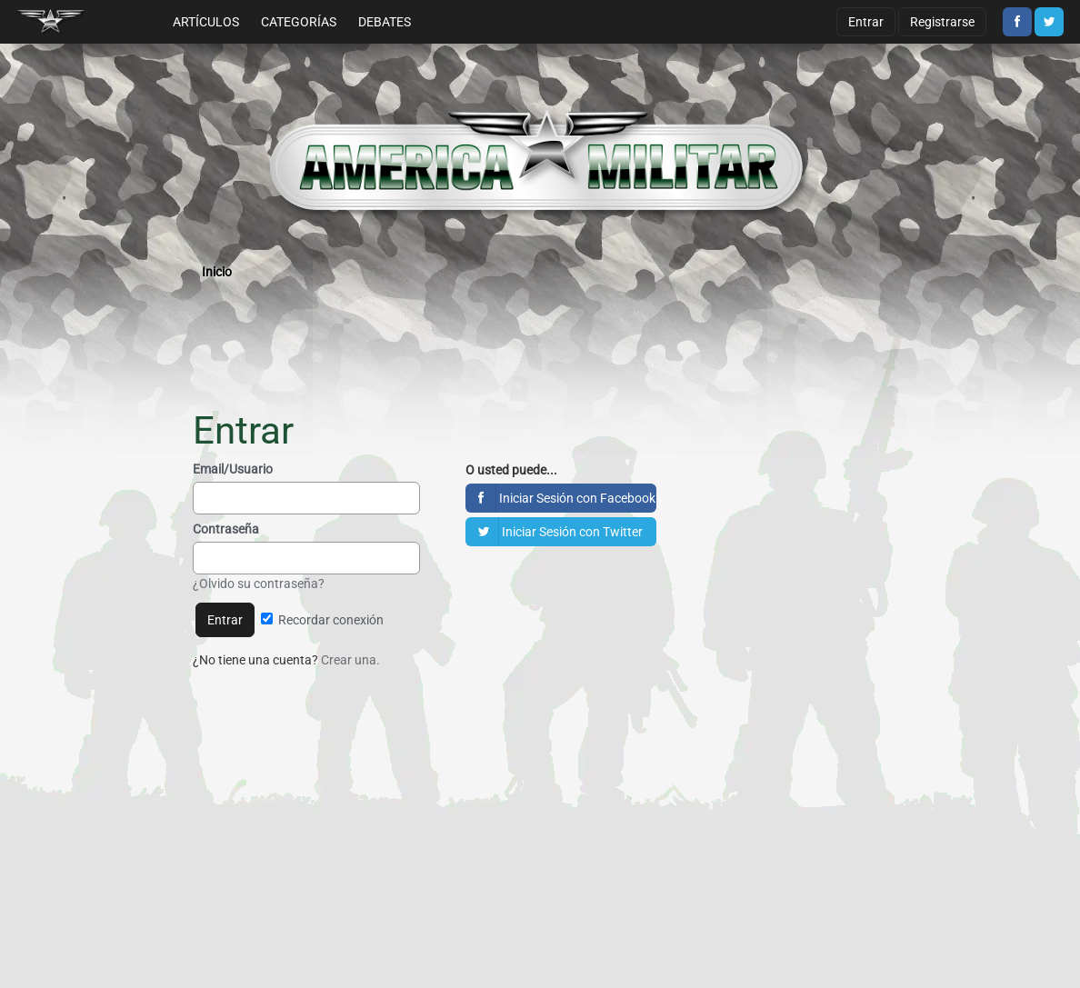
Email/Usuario (233, 469)
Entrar (866, 22)
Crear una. (350, 660)
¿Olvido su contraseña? (259, 583)
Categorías (298, 22)
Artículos (206, 22)
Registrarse (942, 22)
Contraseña (226, 529)
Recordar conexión (322, 620)
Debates (384, 22)
